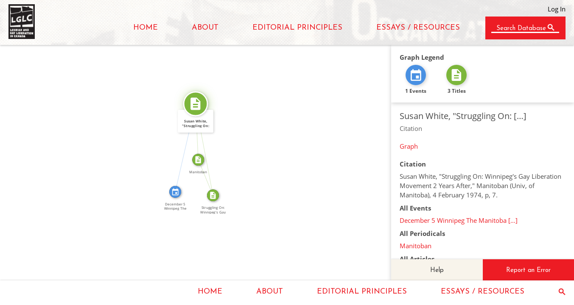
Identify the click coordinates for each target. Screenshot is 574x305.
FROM (208, 176)
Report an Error (528, 270)
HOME (145, 28)
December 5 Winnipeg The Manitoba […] (459, 220)
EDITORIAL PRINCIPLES (297, 28)
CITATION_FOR (182, 146)
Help (437, 270)
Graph (409, 146)
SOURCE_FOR (208, 149)
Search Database (521, 28)
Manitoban (415, 245)
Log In (557, 9)
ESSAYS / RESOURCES (418, 28)
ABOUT (205, 28)
